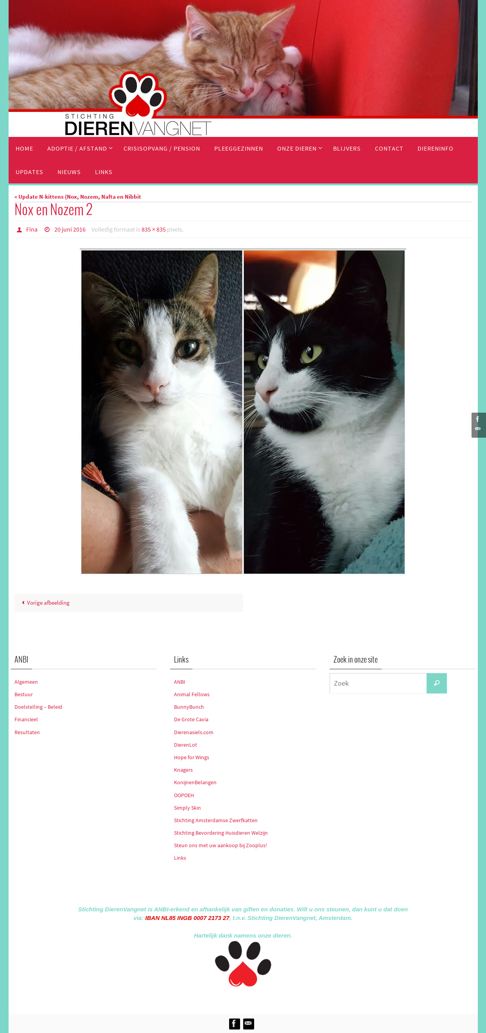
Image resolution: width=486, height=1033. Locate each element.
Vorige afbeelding (44, 603)
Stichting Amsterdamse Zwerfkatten (216, 820)
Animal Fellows (192, 694)
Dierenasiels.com (193, 732)
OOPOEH (184, 795)
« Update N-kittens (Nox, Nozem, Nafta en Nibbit (77, 196)
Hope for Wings (191, 757)
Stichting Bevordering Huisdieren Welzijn (221, 832)
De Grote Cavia (191, 719)
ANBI (179, 681)
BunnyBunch (189, 706)
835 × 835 (154, 229)
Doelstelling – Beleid (38, 706)
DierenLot (185, 744)
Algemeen (26, 681)
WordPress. (279, 998)
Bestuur (23, 694)
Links (180, 858)
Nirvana (253, 998)
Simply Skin (187, 807)
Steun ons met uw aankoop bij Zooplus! (220, 845)
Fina (32, 229)
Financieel (26, 719)
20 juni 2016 (70, 229)
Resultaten (27, 732)
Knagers (183, 769)
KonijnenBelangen (195, 782)
